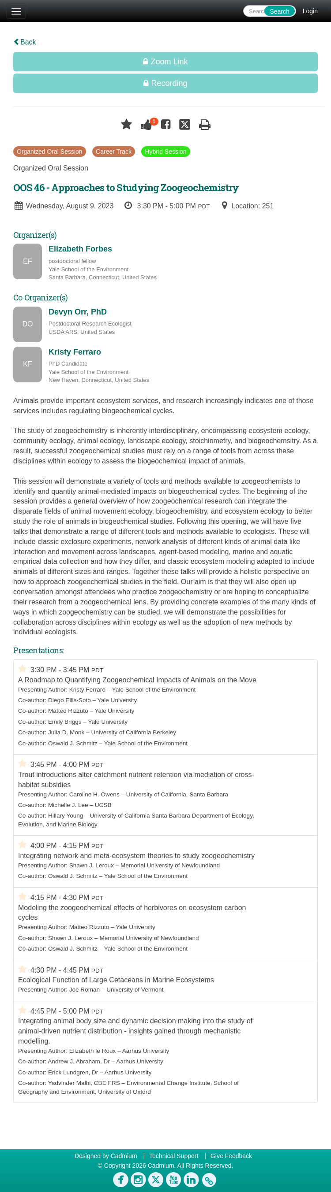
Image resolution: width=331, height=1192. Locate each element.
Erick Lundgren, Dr (73, 1072)
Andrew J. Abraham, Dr (79, 1061)
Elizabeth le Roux (92, 1051)
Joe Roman (84, 989)
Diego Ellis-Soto (69, 700)
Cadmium (124, 1155)
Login (310, 11)
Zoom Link (165, 61)
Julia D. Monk (66, 732)
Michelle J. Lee (68, 805)
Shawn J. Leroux (91, 865)
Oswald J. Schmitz (73, 743)
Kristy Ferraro (87, 689)
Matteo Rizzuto (68, 710)
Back (24, 42)
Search (279, 11)
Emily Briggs (65, 721)
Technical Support (173, 1155)
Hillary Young (65, 815)
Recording (165, 83)
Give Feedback (231, 1155)
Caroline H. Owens (94, 794)
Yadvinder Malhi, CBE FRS (84, 1083)
